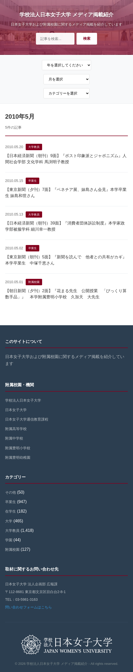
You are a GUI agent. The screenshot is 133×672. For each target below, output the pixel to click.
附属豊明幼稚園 (17, 457)
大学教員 (34, 146)
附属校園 (34, 281)
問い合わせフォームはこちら (28, 607)
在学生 (10, 511)
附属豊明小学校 (17, 448)
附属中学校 (14, 438)
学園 (8, 540)
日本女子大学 (16, 410)
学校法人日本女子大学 (23, 400)
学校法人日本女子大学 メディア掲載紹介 (66, 14)
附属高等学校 (16, 429)
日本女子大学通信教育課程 (26, 419)
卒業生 (32, 180)
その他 (10, 492)
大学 (8, 521)
